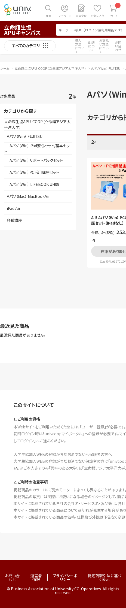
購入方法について (79, 46)
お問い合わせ (118, 46)
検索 (48, 16)
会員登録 (81, 16)
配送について (91, 46)
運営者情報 (36, 577)
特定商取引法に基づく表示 (105, 577)
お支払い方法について (104, 46)
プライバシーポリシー (65, 577)
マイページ (64, 16)
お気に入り (97, 16)
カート (115, 10)
